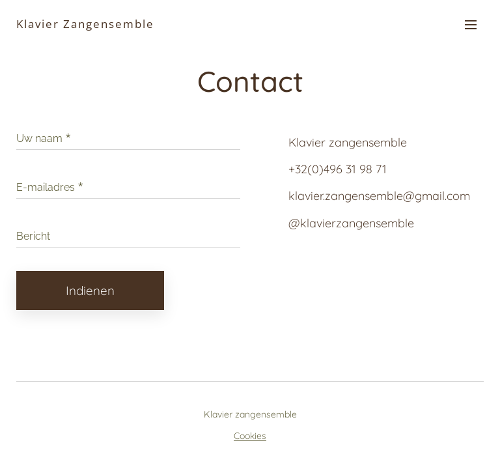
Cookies (250, 436)
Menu (471, 24)
